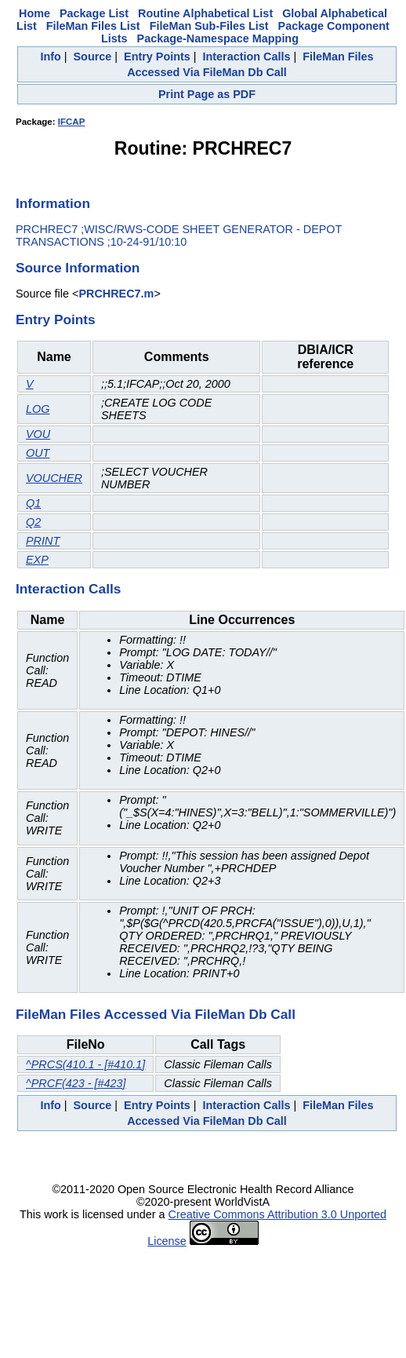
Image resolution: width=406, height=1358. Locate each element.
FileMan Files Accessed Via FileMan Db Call (155, 1014)
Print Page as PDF (207, 94)
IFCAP (71, 121)
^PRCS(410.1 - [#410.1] (85, 1064)
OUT (37, 453)
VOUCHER (54, 478)
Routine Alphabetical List (205, 13)
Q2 (33, 522)
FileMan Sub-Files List (209, 26)
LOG (37, 409)
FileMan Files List (93, 26)
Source (93, 56)
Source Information (78, 268)
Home (34, 13)
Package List (94, 13)
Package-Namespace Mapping (218, 38)
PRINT (43, 541)
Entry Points (157, 56)
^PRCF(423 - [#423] (76, 1083)
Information (53, 203)
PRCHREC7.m (116, 293)
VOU (38, 434)
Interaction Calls (247, 56)
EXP (37, 559)
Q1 (33, 503)
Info (50, 56)
